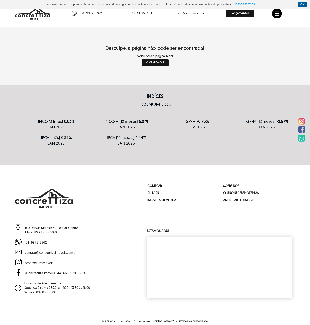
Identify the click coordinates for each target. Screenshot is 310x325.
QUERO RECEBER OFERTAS (241, 193)
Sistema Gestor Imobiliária (193, 321)
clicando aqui (155, 62)
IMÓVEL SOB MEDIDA (161, 200)
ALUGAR (153, 193)
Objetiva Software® (163, 321)
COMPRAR (154, 186)
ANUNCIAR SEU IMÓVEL (239, 200)
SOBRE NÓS (231, 186)
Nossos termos (244, 4)
